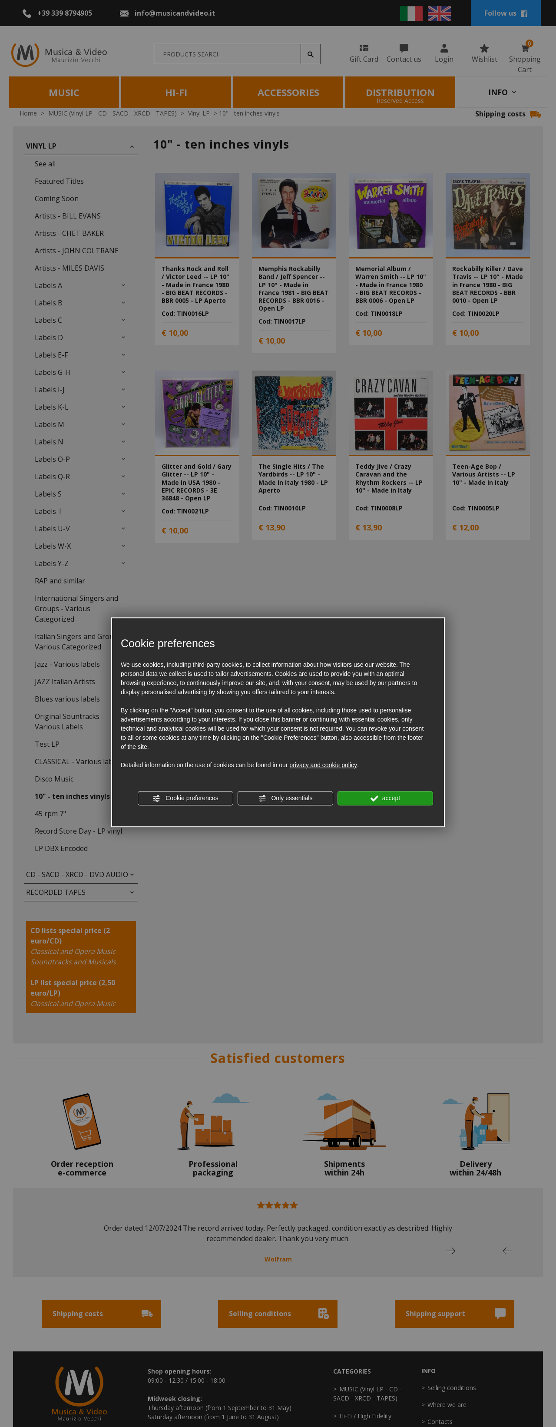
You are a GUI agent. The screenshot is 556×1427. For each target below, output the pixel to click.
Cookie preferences (185, 798)
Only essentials (285, 798)
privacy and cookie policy (323, 765)
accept (385, 798)
